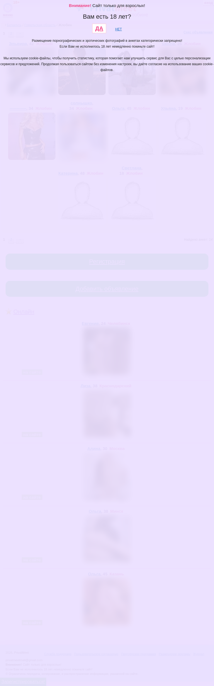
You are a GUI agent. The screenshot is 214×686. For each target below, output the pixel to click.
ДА (99, 28)
